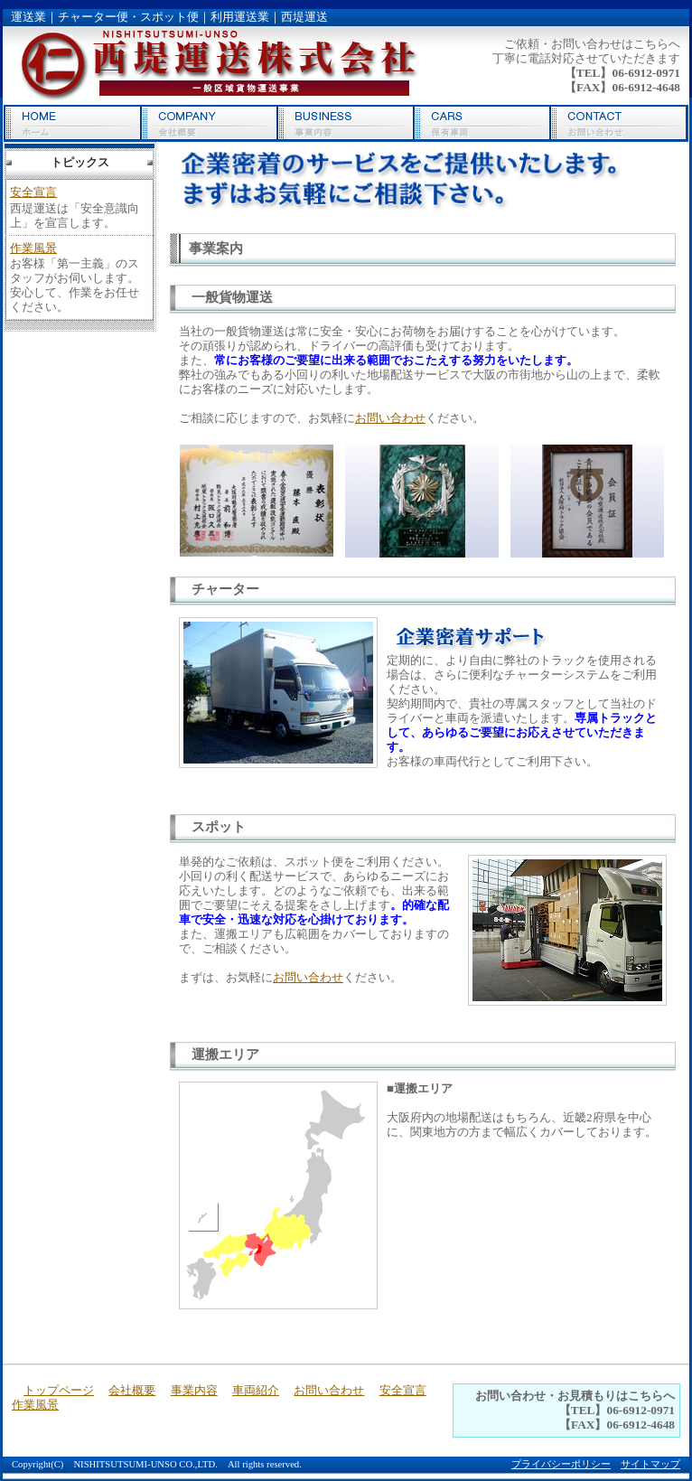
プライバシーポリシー (561, 1464)
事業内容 (345, 123)
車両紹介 (482, 123)
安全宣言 (33, 192)
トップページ (73, 123)
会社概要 (209, 123)
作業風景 (33, 248)
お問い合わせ (618, 123)
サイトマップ (650, 1464)
